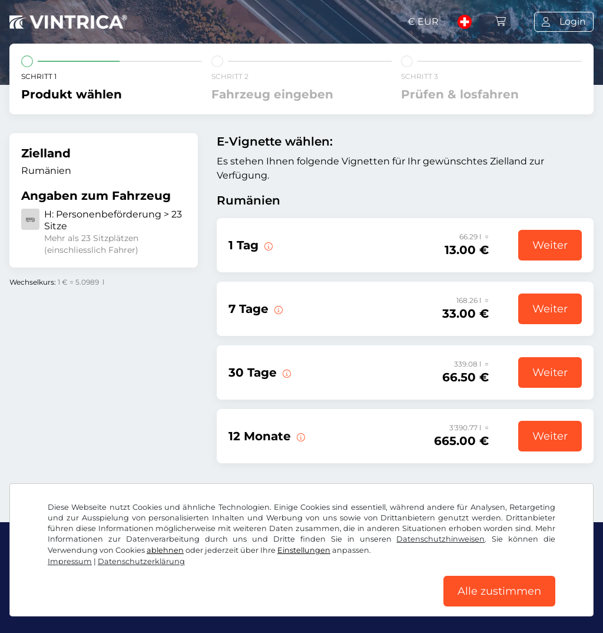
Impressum (70, 561)
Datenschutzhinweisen (440, 539)
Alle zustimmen (499, 591)
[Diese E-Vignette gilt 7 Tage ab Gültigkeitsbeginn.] (277, 309)
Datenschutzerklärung (141, 561)
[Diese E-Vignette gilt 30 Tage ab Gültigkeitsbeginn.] (285, 372)
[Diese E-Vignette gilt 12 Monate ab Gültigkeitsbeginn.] (299, 436)
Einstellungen (303, 550)
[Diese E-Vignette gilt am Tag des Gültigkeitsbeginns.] (267, 245)
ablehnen (165, 550)
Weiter (550, 245)
